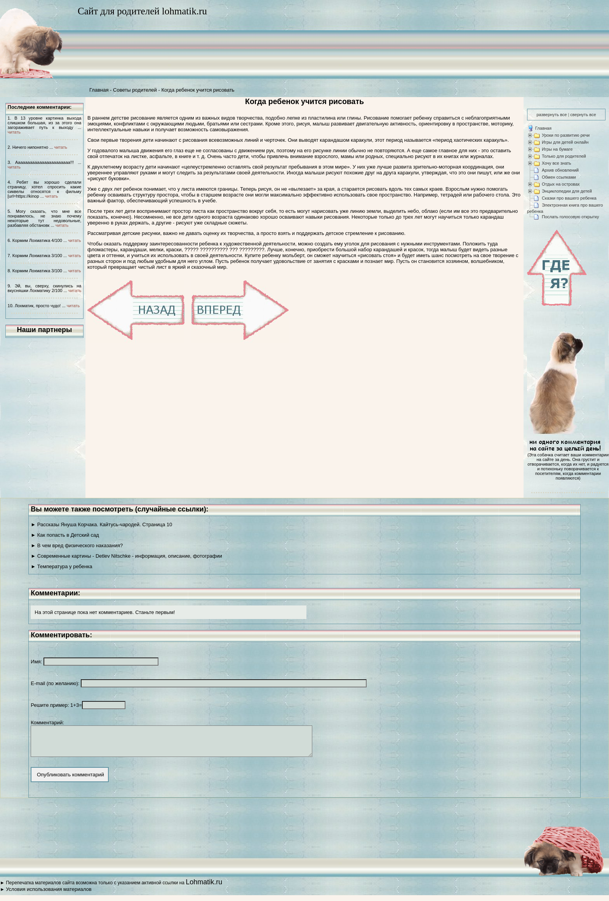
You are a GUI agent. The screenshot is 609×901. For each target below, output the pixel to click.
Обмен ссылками (559, 177)
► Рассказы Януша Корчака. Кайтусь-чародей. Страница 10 (101, 524)
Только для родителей (564, 156)
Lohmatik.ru (204, 888)
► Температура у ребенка (61, 566)
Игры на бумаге (557, 149)
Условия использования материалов (48, 895)
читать (14, 132)
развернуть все (551, 114)
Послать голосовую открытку (570, 216)
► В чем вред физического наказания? (77, 545)
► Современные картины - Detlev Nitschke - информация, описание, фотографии (126, 556)
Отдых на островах (561, 184)
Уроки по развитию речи (566, 135)
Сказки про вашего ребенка (569, 198)
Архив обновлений (560, 170)
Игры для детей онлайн (565, 142)
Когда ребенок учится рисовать (197, 90)
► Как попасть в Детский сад (65, 535)
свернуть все (583, 114)
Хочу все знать (556, 163)
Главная (98, 90)
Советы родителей (135, 90)
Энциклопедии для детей (567, 191)
